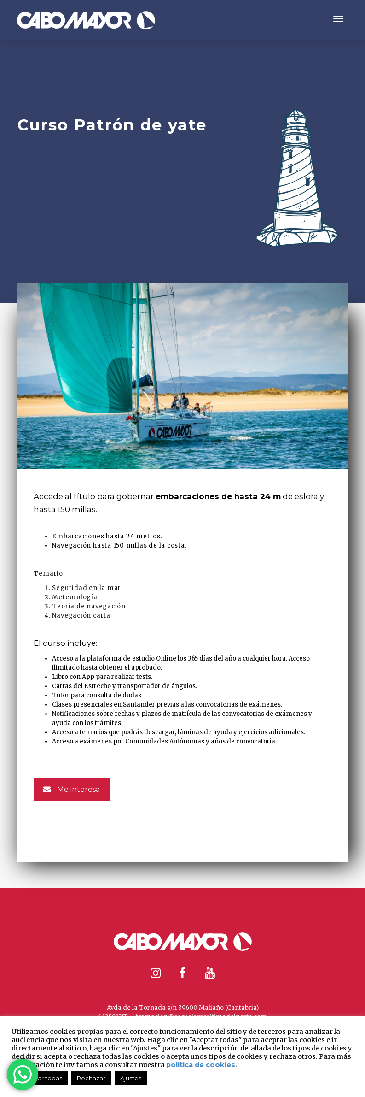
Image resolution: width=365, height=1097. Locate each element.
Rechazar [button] (91, 1078)
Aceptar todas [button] (40, 1078)
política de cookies (200, 1065)
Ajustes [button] (130, 1078)
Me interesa (71, 789)
